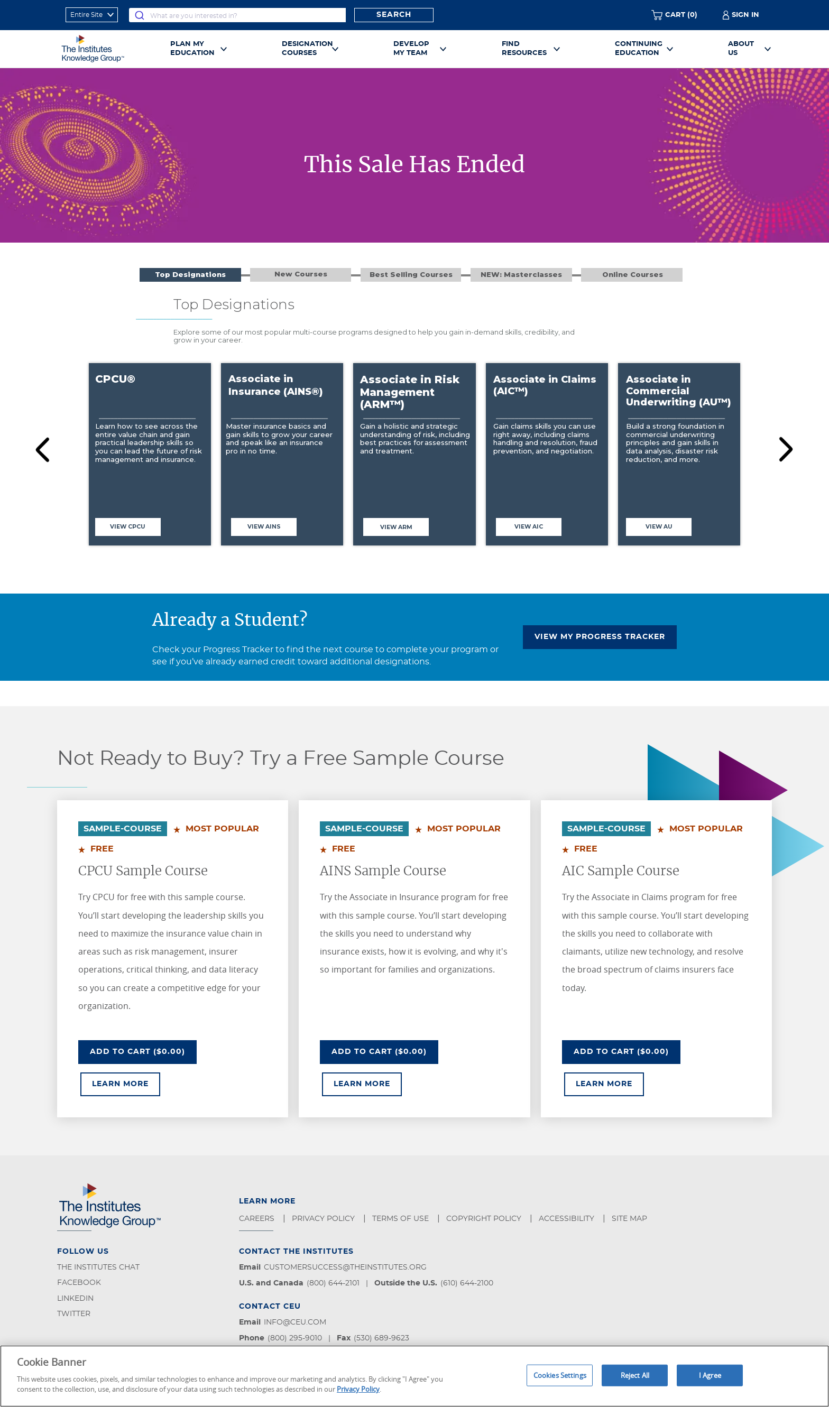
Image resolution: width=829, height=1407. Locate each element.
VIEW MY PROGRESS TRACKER (600, 637)
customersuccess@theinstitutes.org (345, 1267)
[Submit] (139, 15)
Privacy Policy (324, 1219)
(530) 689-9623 (381, 1338)
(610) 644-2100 (466, 1283)
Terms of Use (401, 1219)
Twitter (73, 1314)
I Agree (710, 1375)
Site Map (630, 1219)
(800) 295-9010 (295, 1338)
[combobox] (237, 15)
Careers (258, 1219)
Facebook (79, 1282)
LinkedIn (75, 1298)
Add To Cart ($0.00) (143, 1051)
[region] (414, 1376)
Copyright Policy (484, 1219)
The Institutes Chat (98, 1267)
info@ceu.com (295, 1322)
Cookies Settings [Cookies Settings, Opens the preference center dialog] (559, 1375)
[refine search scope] (92, 14)
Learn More (126, 1083)
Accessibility (567, 1219)
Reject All (635, 1375)
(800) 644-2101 (333, 1283)
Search (393, 14)
